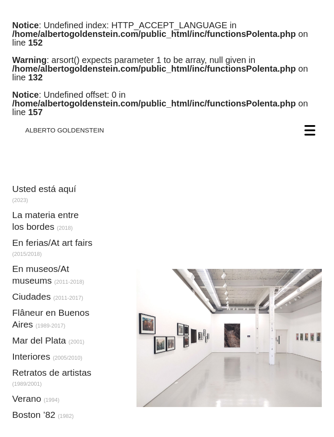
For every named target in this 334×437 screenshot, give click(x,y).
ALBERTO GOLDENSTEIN (64, 130)
